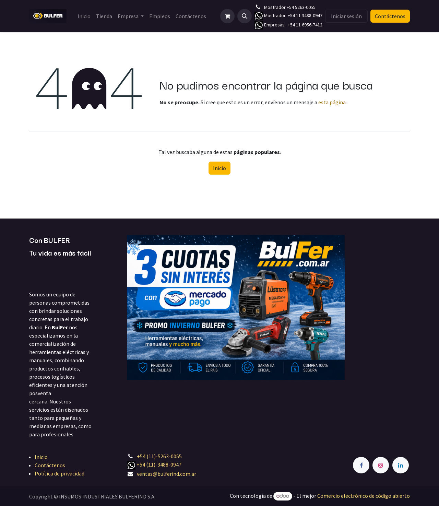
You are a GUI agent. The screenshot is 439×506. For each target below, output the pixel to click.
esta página (332, 102)
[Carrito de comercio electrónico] (227, 16)
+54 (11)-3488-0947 (159, 464)
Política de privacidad (59, 473)
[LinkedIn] (400, 465)
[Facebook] (361, 465)
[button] (244, 16)
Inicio (219, 168)
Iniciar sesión (346, 16)
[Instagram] (380, 465)
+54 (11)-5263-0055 (159, 456)
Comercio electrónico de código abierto (363, 495)
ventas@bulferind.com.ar (166, 473)
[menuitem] (84, 16)
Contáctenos (390, 16)
